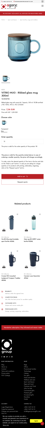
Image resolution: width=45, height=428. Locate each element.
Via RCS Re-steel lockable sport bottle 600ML (10, 240)
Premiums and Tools (30, 386)
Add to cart (22, 176)
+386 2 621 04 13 (29, 409)
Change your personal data (9, 411)
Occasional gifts (29, 395)
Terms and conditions (7, 371)
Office (26, 367)
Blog (2, 365)
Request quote (23, 182)
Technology (27, 371)
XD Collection (5, 237)
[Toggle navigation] (42, 1)
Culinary (26, 373)
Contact (3, 369)
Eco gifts (26, 375)
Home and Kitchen (29, 378)
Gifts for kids (28, 388)
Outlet (26, 399)
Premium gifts (28, 393)
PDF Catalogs (5, 375)
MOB (3, 90)
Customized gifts (29, 391)
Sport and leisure (29, 382)
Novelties (27, 397)
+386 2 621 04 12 (29, 407)
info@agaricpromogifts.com (32, 411)
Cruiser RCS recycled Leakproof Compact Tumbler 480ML (10, 278)
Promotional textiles (30, 369)
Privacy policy (5, 373)
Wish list (4, 414)
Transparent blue (4, 126)
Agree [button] (36, 421)
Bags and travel (28, 384)
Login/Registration (7, 407)
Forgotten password (7, 409)
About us (4, 367)
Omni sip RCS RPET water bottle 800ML (32, 240)
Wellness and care (29, 380)
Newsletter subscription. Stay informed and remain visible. (23, 328)
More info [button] (6, 425)
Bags (25, 365)
